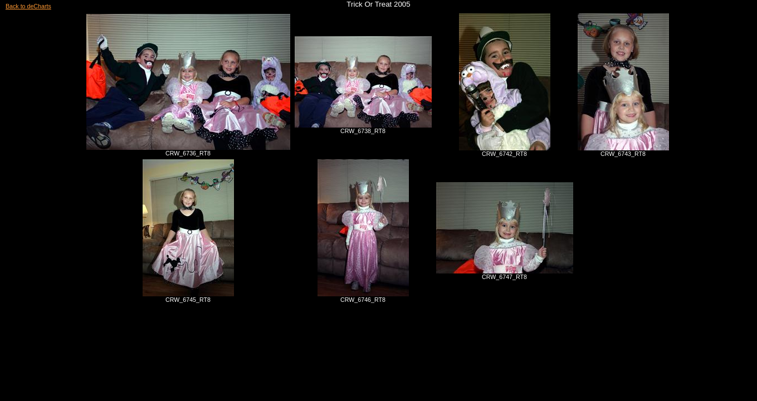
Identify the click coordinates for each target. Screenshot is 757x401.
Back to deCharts (28, 6)
